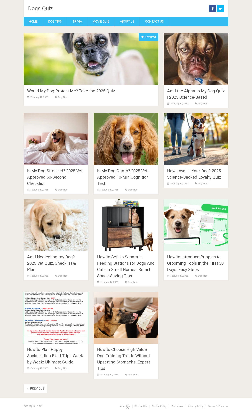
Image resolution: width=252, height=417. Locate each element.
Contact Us (154, 21)
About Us (127, 21)
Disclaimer (177, 406)
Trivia (77, 21)
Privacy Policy (195, 406)
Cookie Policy (159, 406)
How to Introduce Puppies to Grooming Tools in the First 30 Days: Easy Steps (195, 263)
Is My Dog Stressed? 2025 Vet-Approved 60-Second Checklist (55, 177)
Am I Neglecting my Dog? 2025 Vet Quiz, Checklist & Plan (51, 263)
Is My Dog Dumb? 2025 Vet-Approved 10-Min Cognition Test (123, 177)
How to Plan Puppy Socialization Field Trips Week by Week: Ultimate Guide (55, 356)
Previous (35, 388)
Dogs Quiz (40, 8)
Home (33, 21)
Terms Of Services (218, 406)
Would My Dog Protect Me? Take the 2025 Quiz (71, 91)
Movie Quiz (101, 21)
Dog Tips (55, 21)
